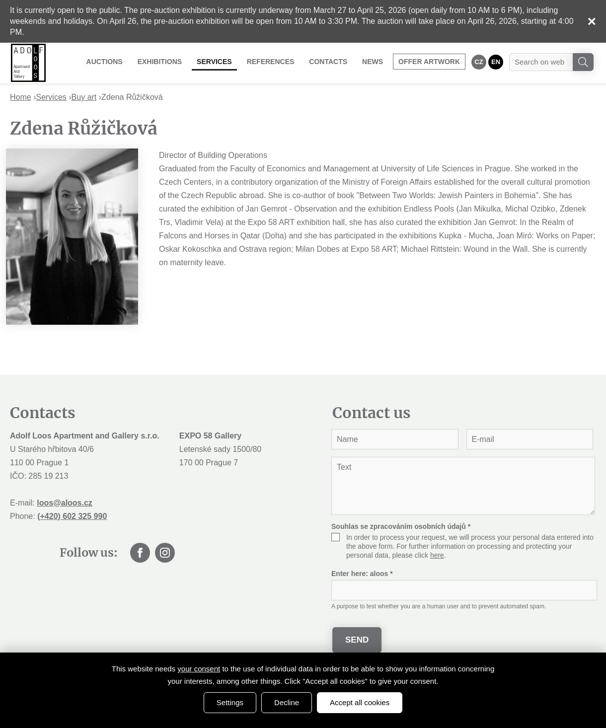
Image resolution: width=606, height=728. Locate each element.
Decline (286, 702)
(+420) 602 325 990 (72, 516)
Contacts (328, 62)
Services (214, 62)
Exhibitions (160, 62)
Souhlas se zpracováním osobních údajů (400, 526)
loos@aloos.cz (64, 503)
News (372, 62)
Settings (230, 702)
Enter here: (362, 574)
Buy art (84, 97)
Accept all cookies (359, 702)
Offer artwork (429, 62)
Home (20, 97)
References (271, 62)
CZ (478, 62)
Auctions (104, 62)
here (437, 555)
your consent (198, 668)
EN (495, 62)
